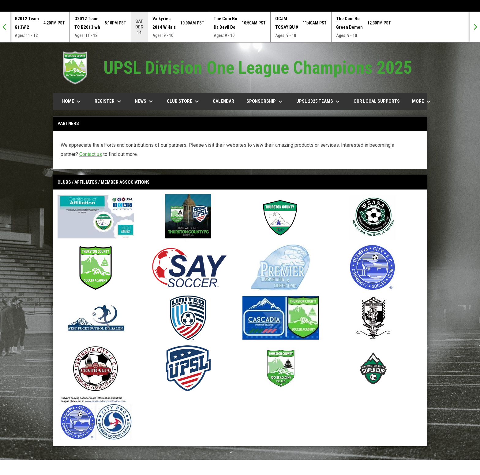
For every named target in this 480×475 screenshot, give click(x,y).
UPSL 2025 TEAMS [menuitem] (318, 101)
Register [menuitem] (109, 101)
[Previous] (5, 27)
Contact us (90, 154)
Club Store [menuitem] (184, 101)
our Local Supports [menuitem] (377, 101)
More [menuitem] (422, 101)
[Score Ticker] (240, 27)
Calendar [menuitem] (223, 101)
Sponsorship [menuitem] (265, 101)
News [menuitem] (145, 101)
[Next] (475, 27)
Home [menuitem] (72, 101)
